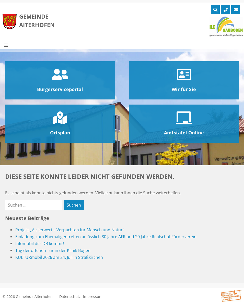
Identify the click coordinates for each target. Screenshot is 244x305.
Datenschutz (70, 296)
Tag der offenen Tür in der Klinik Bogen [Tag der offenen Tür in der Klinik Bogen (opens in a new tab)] (52, 250)
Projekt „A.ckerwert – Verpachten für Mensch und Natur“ (69, 230)
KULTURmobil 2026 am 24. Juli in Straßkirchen (59, 257)
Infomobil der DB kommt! (39, 243)
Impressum (92, 296)
